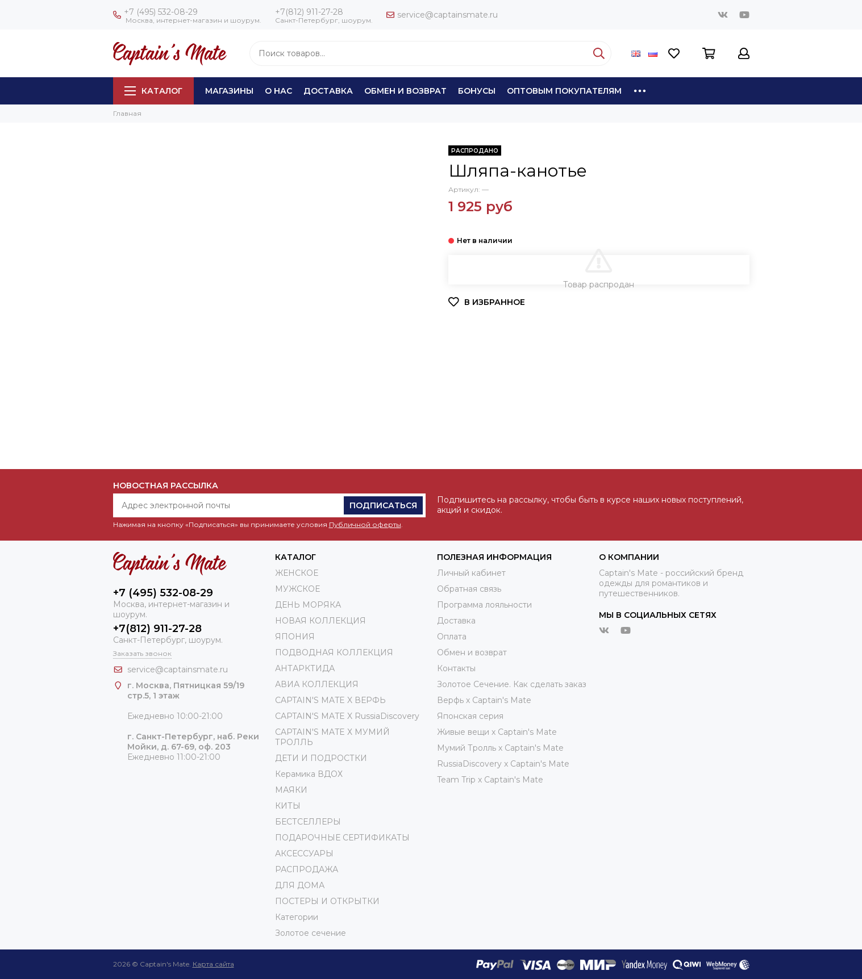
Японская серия (470, 716)
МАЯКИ (291, 790)
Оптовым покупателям (564, 91)
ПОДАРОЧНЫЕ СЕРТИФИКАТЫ (342, 837)
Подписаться (383, 505)
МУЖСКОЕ (297, 589)
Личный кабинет (471, 573)
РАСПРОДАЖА (306, 869)
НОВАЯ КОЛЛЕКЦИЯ (320, 621)
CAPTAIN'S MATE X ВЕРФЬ (330, 700)
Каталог (153, 91)
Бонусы (476, 91)
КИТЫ (288, 806)
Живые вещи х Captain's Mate (497, 732)
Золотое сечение (310, 933)
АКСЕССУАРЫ (304, 853)
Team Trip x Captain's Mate (490, 780)
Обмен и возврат (405, 91)
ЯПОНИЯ (295, 636)
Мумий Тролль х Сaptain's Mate (500, 748)
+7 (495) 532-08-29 (155, 12)
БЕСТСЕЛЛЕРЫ (308, 822)
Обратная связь (469, 589)
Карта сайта (213, 964)
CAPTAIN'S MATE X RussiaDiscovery (347, 716)
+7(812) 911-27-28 (309, 12)
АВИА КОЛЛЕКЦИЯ (317, 684)
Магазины (229, 91)
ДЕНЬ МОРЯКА (308, 605)
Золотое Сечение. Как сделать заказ (511, 684)
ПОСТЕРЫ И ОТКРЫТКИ (327, 901)
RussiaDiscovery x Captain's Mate (503, 764)
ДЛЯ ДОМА (299, 885)
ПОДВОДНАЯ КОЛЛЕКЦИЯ (334, 652)
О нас (278, 91)
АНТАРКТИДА (305, 668)
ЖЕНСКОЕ (296, 573)
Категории (296, 917)
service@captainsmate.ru (442, 15)
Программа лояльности (484, 605)
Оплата (452, 636)
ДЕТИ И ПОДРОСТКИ (321, 758)
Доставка (328, 91)
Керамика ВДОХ (309, 774)
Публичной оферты (365, 524)
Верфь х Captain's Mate (484, 700)
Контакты (456, 668)
